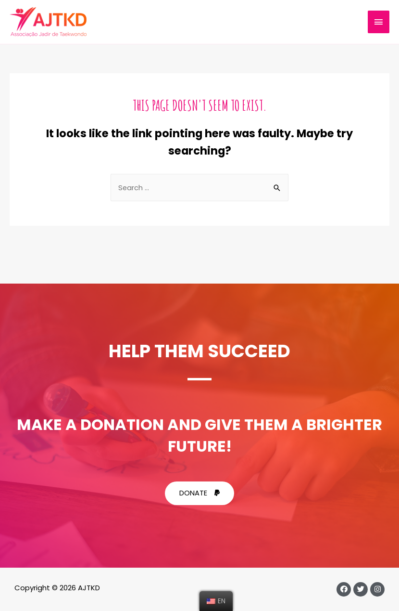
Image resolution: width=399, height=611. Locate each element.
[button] (199, 493)
